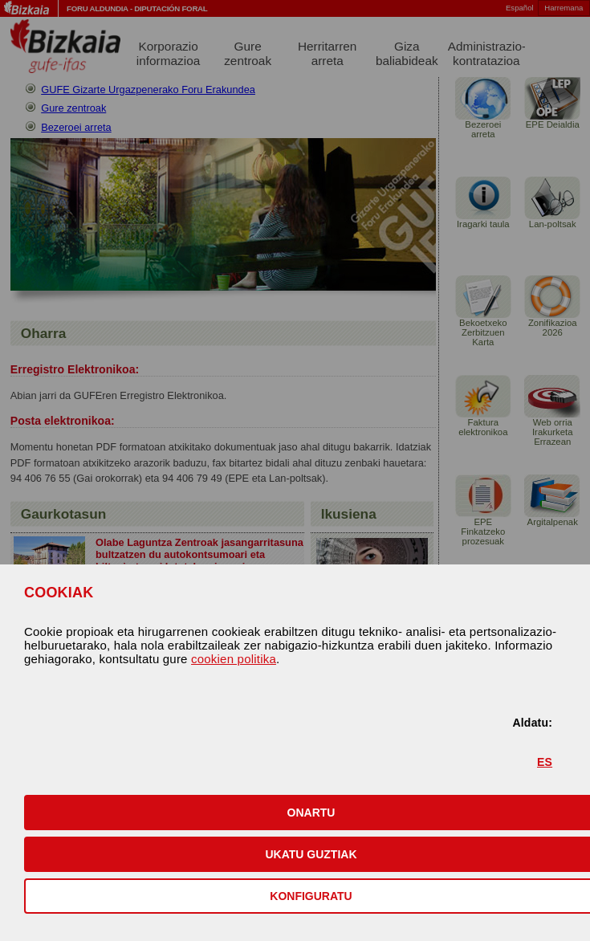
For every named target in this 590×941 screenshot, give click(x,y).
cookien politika (233, 659)
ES (544, 762)
